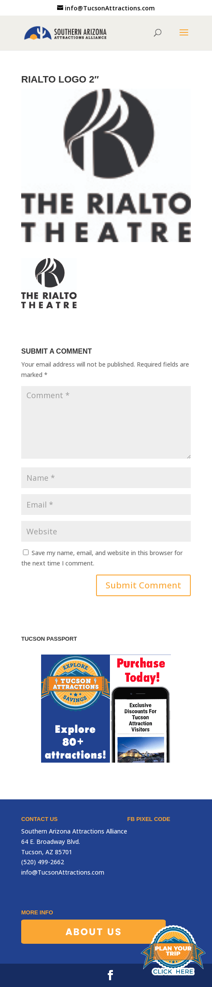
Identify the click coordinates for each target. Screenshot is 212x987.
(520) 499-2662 (42, 862)
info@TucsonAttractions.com (62, 872)
